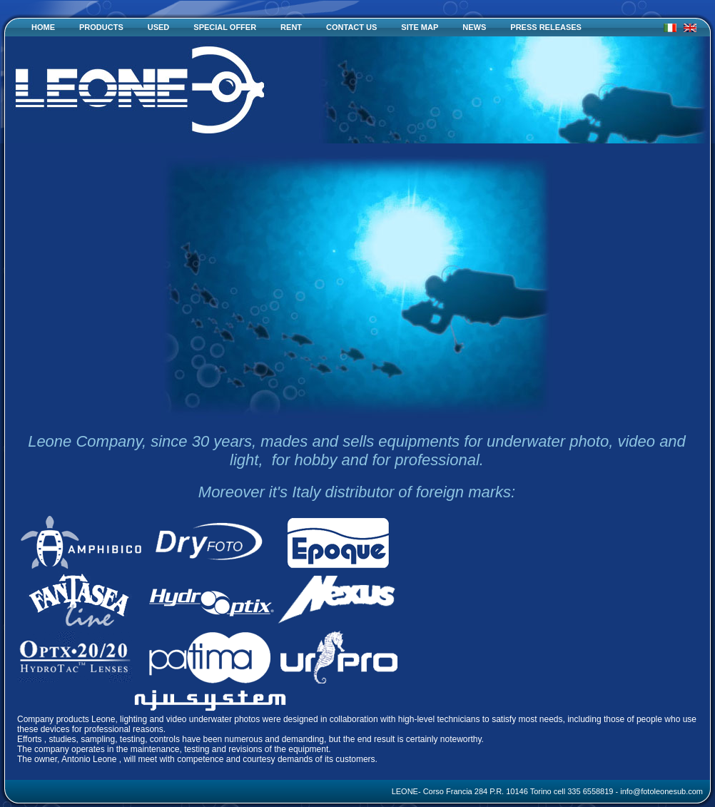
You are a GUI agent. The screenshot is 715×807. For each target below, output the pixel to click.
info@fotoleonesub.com (661, 791)
